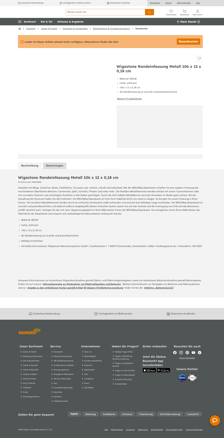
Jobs (198, 3)
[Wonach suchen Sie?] (105, 15)
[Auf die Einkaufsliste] (199, 67)
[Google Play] (163, 370)
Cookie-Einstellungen (194, 430)
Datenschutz (143, 430)
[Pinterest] (187, 353)
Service (168, 3)
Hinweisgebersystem (174, 430)
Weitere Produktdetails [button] (129, 109)
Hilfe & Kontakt (184, 3)
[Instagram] (181, 353)
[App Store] (149, 370)
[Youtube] (193, 353)
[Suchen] (149, 15)
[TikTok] (200, 353)
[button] (27, 28)
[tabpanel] (29, 176)
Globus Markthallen (187, 359)
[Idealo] (183, 378)
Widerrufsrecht (117, 430)
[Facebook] (175, 353)
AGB (106, 430)
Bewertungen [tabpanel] (54, 176)
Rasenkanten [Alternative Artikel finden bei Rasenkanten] (188, 48)
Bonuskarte (155, 3)
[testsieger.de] (192, 378)
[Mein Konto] (197, 15)
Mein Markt (188, 28)
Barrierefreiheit (157, 430)
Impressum (130, 430)
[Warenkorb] (184, 15)
